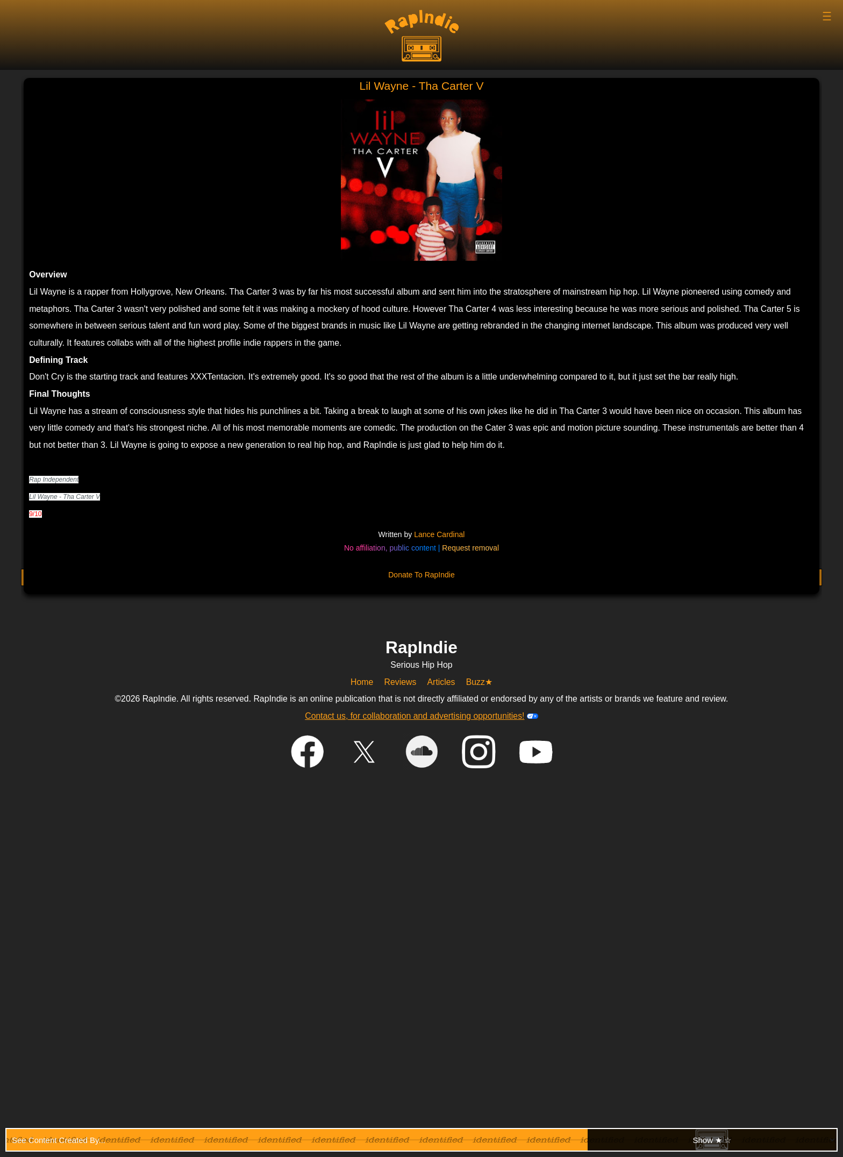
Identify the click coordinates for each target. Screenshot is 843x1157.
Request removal (470, 548)
